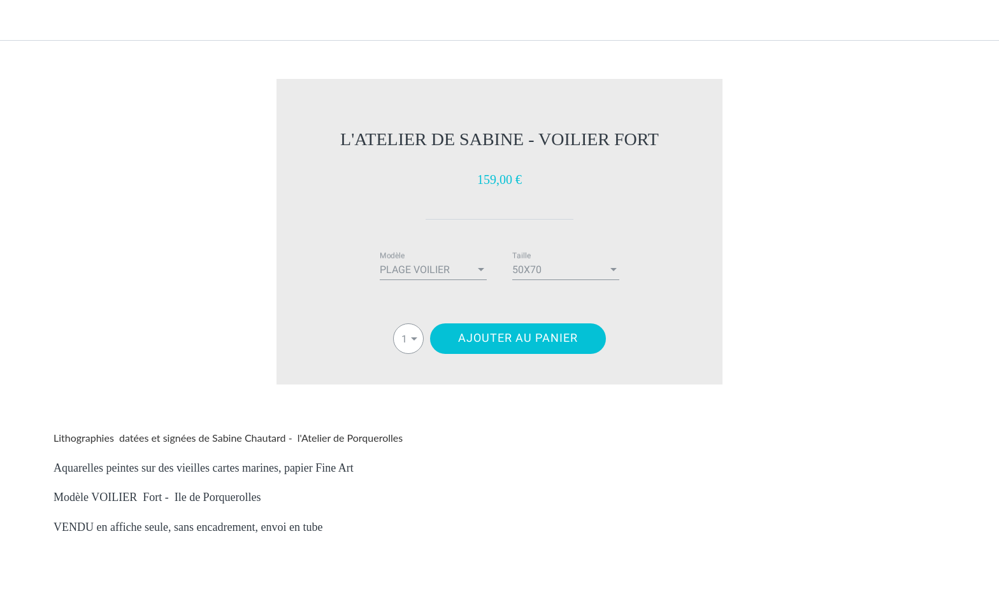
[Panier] (973, 20)
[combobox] (433, 270)
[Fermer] (25, 20)
